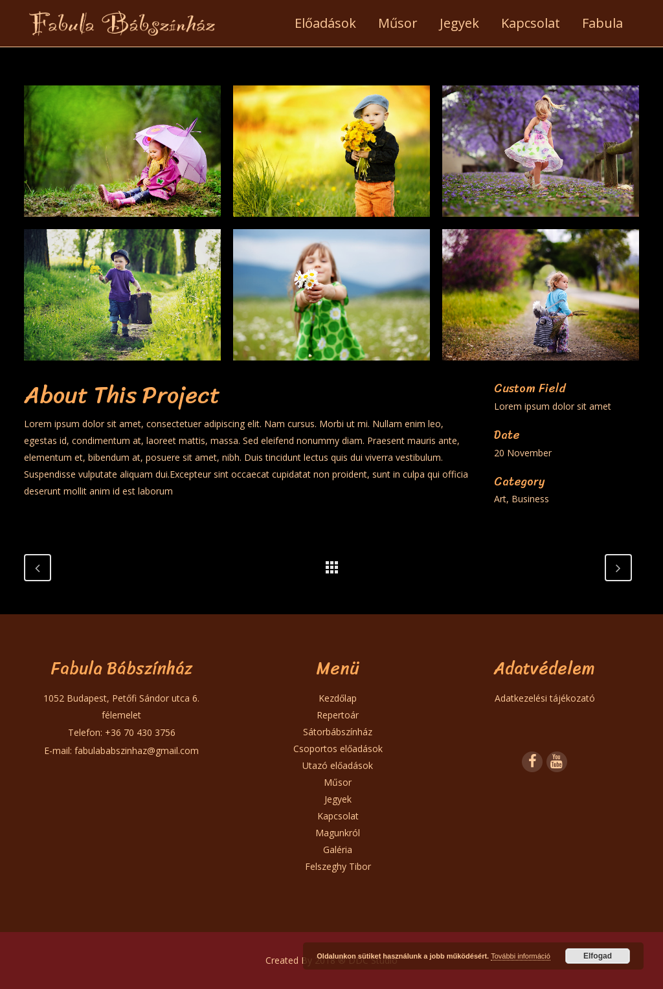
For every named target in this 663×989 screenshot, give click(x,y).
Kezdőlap (338, 698)
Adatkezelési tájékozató (545, 698)
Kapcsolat (338, 816)
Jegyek (338, 799)
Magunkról (337, 833)
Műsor (338, 782)
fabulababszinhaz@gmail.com (136, 750)
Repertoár (338, 715)
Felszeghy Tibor (338, 866)
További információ (520, 956)
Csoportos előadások (338, 748)
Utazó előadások (337, 765)
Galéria (337, 849)
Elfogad (597, 956)
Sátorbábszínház (337, 732)
